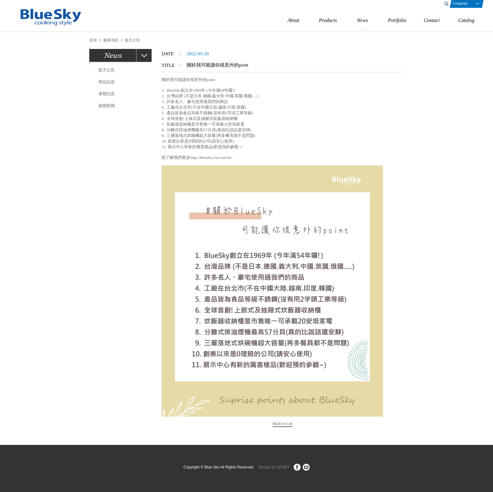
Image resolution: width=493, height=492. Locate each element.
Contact (432, 20)
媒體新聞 (106, 105)
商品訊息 (106, 81)
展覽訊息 (106, 93)
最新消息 (110, 40)
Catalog (466, 20)
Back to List (283, 423)
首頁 (93, 40)
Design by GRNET (273, 467)
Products (328, 20)
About (293, 20)
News (362, 20)
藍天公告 (106, 70)
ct (306, 467)
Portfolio (397, 20)
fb (297, 467)
